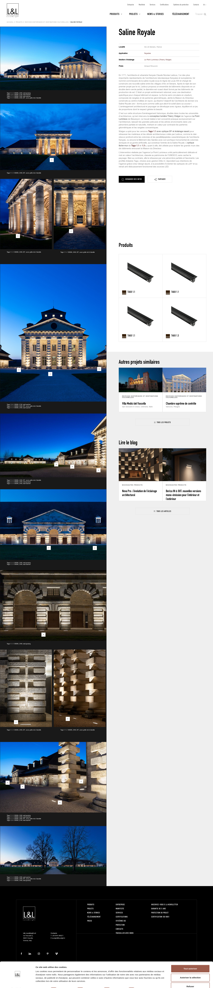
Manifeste (142, 5)
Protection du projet (160, 913)
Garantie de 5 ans (158, 909)
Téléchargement (180, 13)
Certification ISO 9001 (160, 917)
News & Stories (155, 13)
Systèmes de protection (181, 5)
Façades (147, 53)
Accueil (10, 22)
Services (152, 5)
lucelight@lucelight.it (58, 938)
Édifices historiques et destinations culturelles (46, 22)
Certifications (164, 5)
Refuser (190, 979)
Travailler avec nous (125, 933)
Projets (133, 13)
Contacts (196, 5)
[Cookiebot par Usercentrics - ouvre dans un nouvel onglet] (17, 983)
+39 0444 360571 (57, 935)
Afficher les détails (149, 982)
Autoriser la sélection (190, 970)
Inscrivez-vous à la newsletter (164, 904)
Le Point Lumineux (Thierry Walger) (157, 60)
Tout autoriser (190, 961)
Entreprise (130, 5)
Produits (114, 13)
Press (89, 921)
